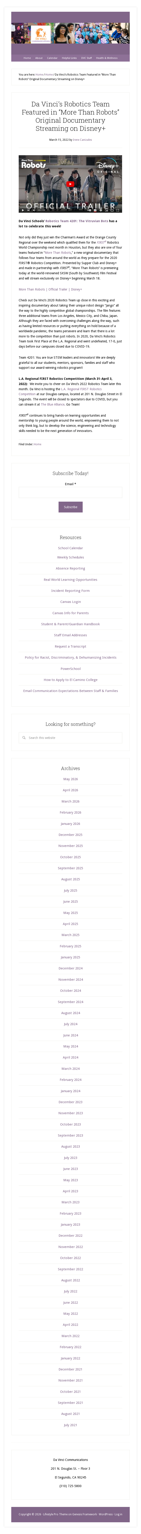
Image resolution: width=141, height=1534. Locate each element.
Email (70, 484)
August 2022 (70, 1280)
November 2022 (70, 1247)
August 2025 (70, 879)
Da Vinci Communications (70, 33)
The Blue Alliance (52, 404)
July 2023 (70, 1158)
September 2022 (70, 1269)
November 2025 (70, 846)
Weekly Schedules (70, 557)
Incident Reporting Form (70, 591)
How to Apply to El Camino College (71, 680)
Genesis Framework (84, 1514)
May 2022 (70, 1314)
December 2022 (70, 1236)
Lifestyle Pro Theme (55, 1514)
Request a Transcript (70, 646)
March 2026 (70, 801)
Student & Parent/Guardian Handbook (70, 624)
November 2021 (70, 1380)
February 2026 (70, 812)
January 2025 (70, 957)
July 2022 (70, 1291)
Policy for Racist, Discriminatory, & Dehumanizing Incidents (70, 657)
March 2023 (70, 1202)
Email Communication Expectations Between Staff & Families (70, 691)
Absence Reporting (70, 568)
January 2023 (70, 1225)
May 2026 (70, 779)
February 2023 (70, 1213)
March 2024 (70, 1069)
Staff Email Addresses (70, 635)
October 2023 (70, 1124)
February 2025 (70, 946)
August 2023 (70, 1146)
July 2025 (70, 890)
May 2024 (70, 1046)
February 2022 (70, 1347)
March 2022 (70, 1336)
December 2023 (70, 1102)
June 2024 (70, 1035)
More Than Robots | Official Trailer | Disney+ (50, 289)
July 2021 (70, 1425)
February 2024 (70, 1080)
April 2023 (70, 1191)
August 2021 (70, 1414)
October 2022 (70, 1258)
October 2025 (70, 857)
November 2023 (70, 1113)
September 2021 (70, 1403)
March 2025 (70, 935)
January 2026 (70, 824)
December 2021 (70, 1369)
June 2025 (70, 902)
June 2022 (70, 1303)
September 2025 (70, 868)
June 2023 (70, 1169)
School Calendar (70, 548)
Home (37, 444)
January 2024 (70, 1091)
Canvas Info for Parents (70, 613)
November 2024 (70, 980)
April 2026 (70, 790)
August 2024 (70, 1013)
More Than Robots (58, 252)
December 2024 (70, 968)
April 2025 (70, 924)
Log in (118, 1514)
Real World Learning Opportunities (70, 580)
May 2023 (70, 1180)
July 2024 (70, 1024)
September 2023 (70, 1135)
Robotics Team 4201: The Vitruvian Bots (76, 221)
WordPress (106, 1514)
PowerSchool (71, 669)
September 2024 (70, 1002)
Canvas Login (70, 602)
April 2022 (70, 1325)
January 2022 (70, 1358)
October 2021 (70, 1392)
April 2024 (70, 1057)
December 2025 (70, 835)
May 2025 (70, 913)
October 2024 (70, 991)
